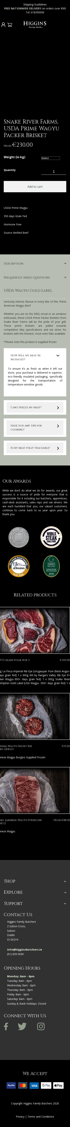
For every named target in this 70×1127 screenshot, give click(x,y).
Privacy (20, 1116)
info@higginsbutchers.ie (24, 949)
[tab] (35, 265)
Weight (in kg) (14, 157)
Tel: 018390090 (35, 12)
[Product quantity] (53, 171)
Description (13, 264)
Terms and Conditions (40, 1116)
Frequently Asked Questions (27, 278)
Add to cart (35, 187)
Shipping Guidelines (35, 4)
